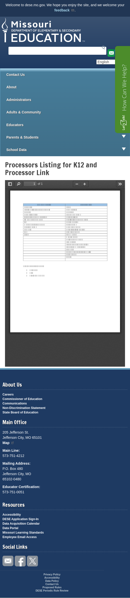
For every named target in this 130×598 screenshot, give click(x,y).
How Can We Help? (124, 87)
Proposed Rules (51, 587)
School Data (68, 150)
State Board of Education (20, 412)
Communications (14, 403)
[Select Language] (113, 61)
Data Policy (52, 581)
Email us (111, 53)
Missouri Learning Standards (23, 532)
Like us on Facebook (20, 561)
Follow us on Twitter (32, 561)
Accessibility (11, 514)
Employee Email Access (19, 537)
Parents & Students (68, 137)
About (68, 87)
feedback (64, 10)
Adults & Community (68, 112)
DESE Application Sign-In (20, 519)
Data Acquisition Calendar (21, 523)
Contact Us (15, 75)
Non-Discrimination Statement (23, 408)
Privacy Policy (51, 574)
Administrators (68, 100)
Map (8, 443)
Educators (68, 125)
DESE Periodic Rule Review (52, 590)
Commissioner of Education (22, 399)
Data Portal (10, 528)
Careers (8, 394)
